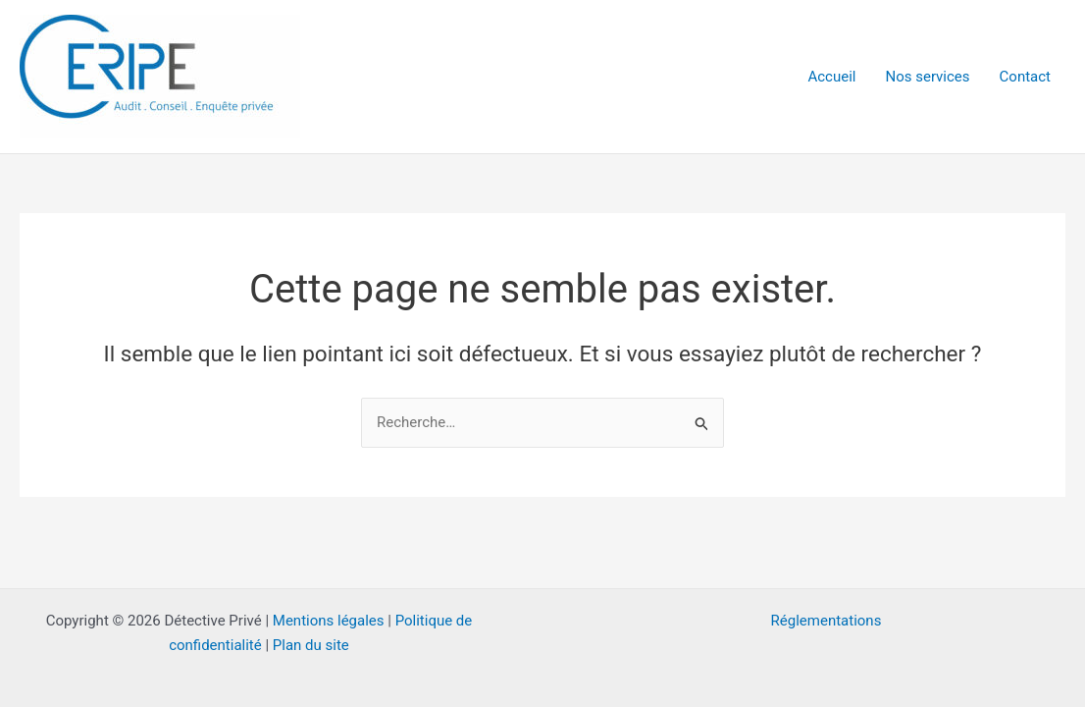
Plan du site (311, 645)
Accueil (831, 76)
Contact (1025, 76)
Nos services (927, 76)
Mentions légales (329, 620)
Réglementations (826, 620)
